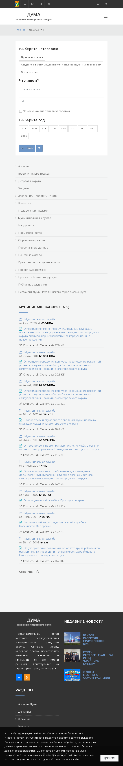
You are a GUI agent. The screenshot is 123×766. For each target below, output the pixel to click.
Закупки (23, 188)
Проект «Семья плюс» (32, 269)
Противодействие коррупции (37, 277)
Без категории (29, 72)
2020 (34, 128)
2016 (63, 128)
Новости (23, 726)
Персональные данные (33, 247)
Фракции (24, 719)
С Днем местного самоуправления (96, 674)
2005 (24, 136)
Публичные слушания (32, 284)
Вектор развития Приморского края (93, 640)
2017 (53, 128)
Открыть (28, 345)
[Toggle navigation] (105, 17)
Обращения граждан (31, 240)
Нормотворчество (30, 232)
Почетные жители (30, 255)
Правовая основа (32, 57)
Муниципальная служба (39, 319)
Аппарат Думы (27, 704)
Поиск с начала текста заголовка (46, 111)
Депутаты (24, 711)
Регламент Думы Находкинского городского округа (52, 292)
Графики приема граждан (34, 173)
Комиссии (24, 203)
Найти (27, 148)
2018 (44, 128)
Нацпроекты (26, 225)
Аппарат (23, 166)
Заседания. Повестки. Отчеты (37, 195)
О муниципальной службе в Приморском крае (54, 500)
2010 (82, 128)
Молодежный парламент (34, 210)
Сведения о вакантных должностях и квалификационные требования (61, 64)
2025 (23, 128)
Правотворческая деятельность (39, 262)
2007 (93, 128)
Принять (109, 758)
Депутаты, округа (29, 181)
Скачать (45, 345)
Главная (20, 30)
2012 (72, 128)
